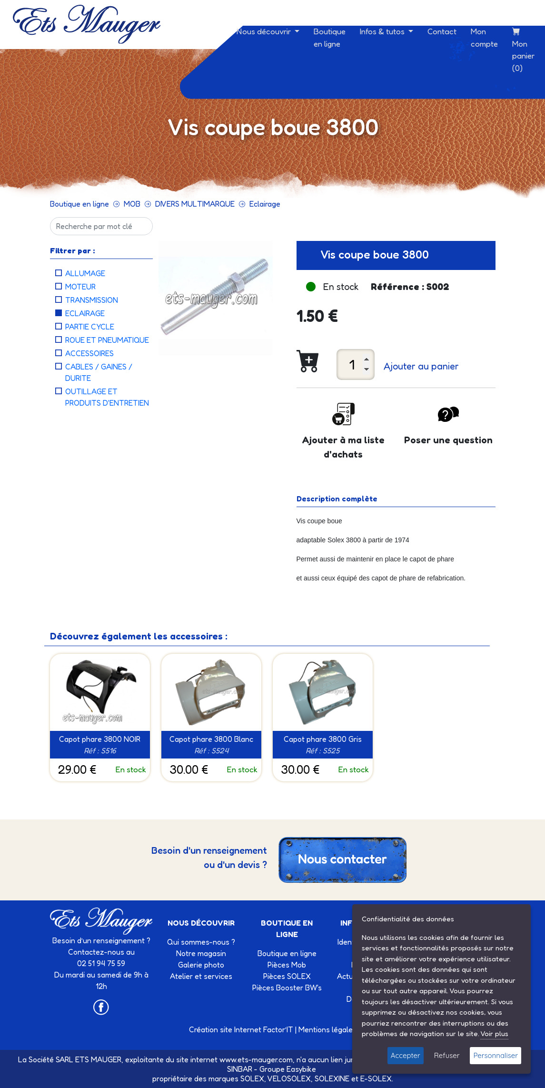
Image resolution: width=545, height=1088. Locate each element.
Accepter (405, 1055)
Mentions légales (327, 1029)
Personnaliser (495, 1055)
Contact (441, 31)
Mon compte (484, 37)
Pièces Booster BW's (287, 987)
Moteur (80, 286)
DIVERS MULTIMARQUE (195, 204)
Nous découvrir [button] (265, 31)
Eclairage (264, 204)
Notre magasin (201, 953)
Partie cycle (89, 326)
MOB (132, 204)
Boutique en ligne (330, 37)
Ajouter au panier (421, 366)
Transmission (91, 300)
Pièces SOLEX (287, 976)
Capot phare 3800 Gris (323, 739)
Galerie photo (201, 964)
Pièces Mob (287, 964)
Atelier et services (201, 976)
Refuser (447, 1055)
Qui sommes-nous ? (201, 942)
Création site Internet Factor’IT (241, 1029)
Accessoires (89, 353)
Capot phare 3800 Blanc (211, 739)
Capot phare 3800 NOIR (99, 739)
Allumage (85, 273)
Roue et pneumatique (107, 340)
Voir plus (494, 1033)
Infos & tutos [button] (383, 31)
